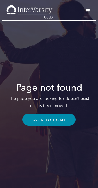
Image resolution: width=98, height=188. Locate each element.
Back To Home (48, 120)
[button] (88, 11)
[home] (28, 10)
